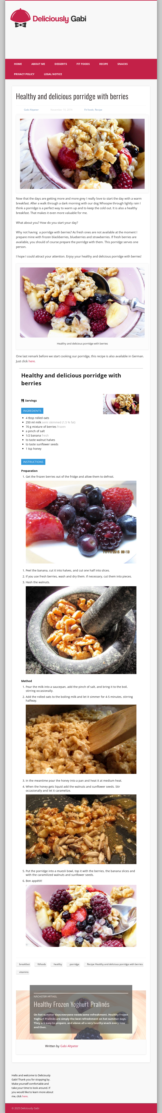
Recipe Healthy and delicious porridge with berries (115, 964)
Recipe (103, 64)
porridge (74, 964)
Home (18, 64)
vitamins (24, 972)
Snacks (122, 64)
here (32, 361)
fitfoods (42, 964)
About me (38, 64)
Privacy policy (24, 74)
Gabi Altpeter (31, 109)
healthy (58, 964)
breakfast (24, 964)
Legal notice (53, 74)
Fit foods (83, 64)
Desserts (61, 64)
